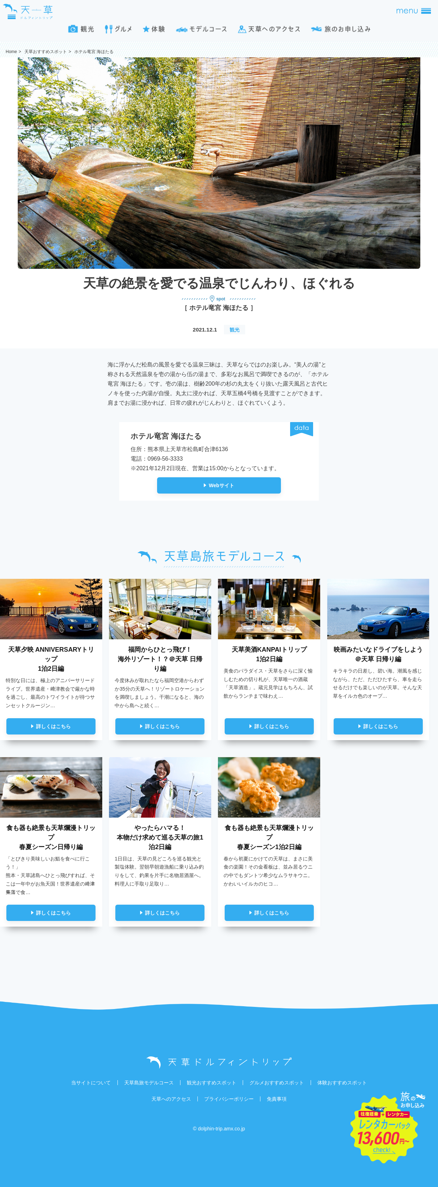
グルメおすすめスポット (276, 1082)
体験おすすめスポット (342, 1082)
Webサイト (221, 485)
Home (11, 51)
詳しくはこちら (53, 726)
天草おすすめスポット (45, 51)
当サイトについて (91, 1082)
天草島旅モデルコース (149, 1082)
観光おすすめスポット (211, 1082)
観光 (235, 330)
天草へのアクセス (171, 1099)
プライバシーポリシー (229, 1099)
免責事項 (277, 1099)
